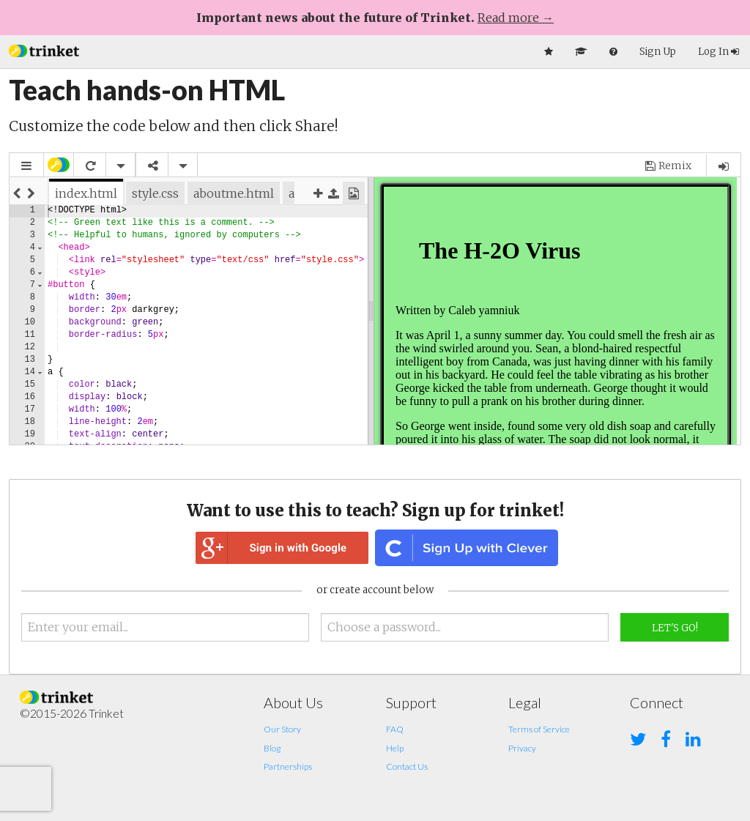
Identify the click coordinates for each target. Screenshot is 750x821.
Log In (718, 51)
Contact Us (407, 766)
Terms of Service (539, 729)
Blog (272, 748)
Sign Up (657, 51)
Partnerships (288, 766)
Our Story (282, 729)
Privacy (522, 748)
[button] (44, 49)
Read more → (516, 17)
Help (395, 748)
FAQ (395, 729)
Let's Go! (675, 628)
